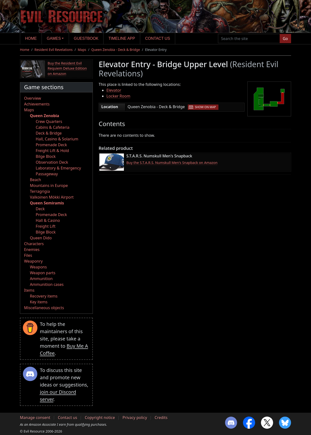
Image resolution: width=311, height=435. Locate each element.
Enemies (32, 249)
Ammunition (41, 278)
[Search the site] (249, 38)
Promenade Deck (51, 144)
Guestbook (86, 38)
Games (54, 38)
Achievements (37, 104)
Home (31, 38)
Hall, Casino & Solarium (57, 139)
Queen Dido (41, 238)
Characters (34, 243)
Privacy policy (134, 417)
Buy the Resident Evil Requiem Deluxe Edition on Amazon (67, 68)
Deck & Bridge (49, 133)
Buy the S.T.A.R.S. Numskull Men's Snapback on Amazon (171, 162)
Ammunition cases (47, 284)
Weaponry (33, 261)
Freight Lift (45, 226)
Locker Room (118, 96)
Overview (32, 98)
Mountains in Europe (49, 185)
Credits (161, 417)
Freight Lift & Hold (52, 150)
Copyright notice (100, 417)
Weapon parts (42, 272)
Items (29, 290)
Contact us (157, 38)
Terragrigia (40, 191)
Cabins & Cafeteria (52, 127)
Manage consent (35, 417)
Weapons (38, 267)
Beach (35, 179)
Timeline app (122, 38)
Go (285, 38)
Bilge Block (46, 156)
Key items (38, 302)
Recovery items (44, 296)
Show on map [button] (205, 107)
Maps (82, 49)
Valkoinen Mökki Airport (52, 197)
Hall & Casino (48, 220)
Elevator (113, 90)
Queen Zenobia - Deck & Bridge (115, 49)
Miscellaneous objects (44, 307)
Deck (40, 208)
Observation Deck (52, 162)
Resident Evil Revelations (54, 49)
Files (28, 255)
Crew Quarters (49, 121)
